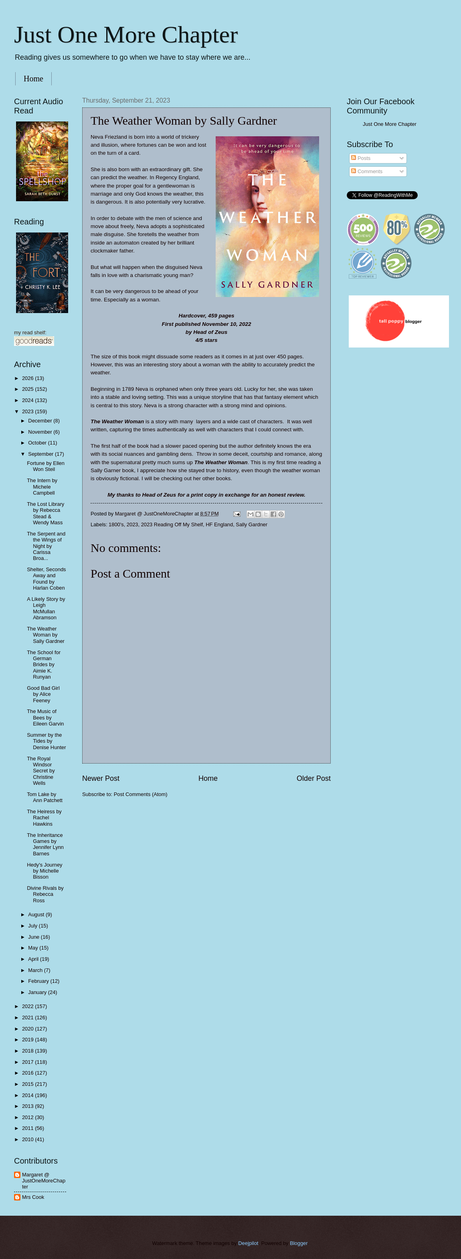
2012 (28, 1117)
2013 (28, 1106)
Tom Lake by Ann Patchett (45, 797)
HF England (219, 524)
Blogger (298, 1243)
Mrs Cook (33, 1197)
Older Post (314, 778)
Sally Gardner (251, 524)
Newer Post (100, 778)
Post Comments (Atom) (141, 794)
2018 (28, 1051)
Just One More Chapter (126, 34)
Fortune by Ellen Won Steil (46, 466)
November (40, 432)
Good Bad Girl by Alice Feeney (43, 694)
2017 (28, 1062)
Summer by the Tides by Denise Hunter (46, 741)
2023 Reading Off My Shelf (172, 524)
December (40, 421)
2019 (28, 1040)
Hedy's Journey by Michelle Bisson (44, 871)
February (39, 981)
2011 (28, 1128)
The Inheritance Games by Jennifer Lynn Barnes (45, 844)
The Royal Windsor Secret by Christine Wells (41, 771)
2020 (28, 1029)
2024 (28, 400)
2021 (28, 1017)
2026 (28, 378)
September (41, 454)
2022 (28, 1006)
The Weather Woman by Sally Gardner (46, 635)
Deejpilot (248, 1243)
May (33, 948)
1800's (116, 524)
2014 (28, 1095)
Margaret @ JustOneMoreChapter (43, 1181)
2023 (132, 524)
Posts (360, 158)
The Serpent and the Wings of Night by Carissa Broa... (46, 546)
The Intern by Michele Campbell (42, 486)
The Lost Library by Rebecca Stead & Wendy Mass (45, 513)
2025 (28, 389)
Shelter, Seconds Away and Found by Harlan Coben (46, 578)
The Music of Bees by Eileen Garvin (45, 717)
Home (33, 78)
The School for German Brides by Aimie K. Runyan (44, 664)
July (33, 926)
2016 (28, 1073)
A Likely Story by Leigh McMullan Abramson (46, 608)
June (34, 937)
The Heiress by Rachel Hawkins (44, 817)
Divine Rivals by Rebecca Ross (45, 894)
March (36, 970)
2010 (28, 1139)
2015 (28, 1084)
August (37, 914)
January (38, 992)
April (34, 959)
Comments (366, 171)
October (38, 443)
